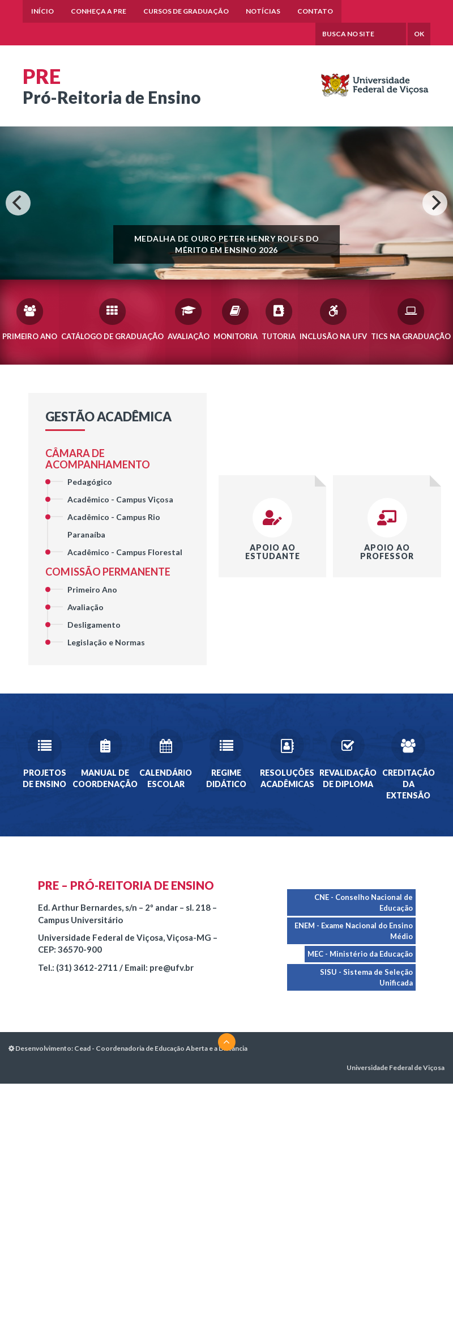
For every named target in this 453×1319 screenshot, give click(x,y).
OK (419, 34)
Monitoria (235, 318)
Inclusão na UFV (333, 318)
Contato (315, 11)
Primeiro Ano (29, 318)
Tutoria (279, 318)
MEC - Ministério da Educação (359, 954)
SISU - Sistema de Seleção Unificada (365, 977)
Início (42, 11)
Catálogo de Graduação (112, 318)
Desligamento (94, 624)
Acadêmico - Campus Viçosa (120, 500)
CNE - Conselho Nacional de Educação (363, 902)
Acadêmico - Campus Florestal (124, 552)
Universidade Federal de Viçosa (396, 1068)
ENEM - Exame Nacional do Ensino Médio (353, 931)
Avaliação (189, 318)
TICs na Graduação (411, 318)
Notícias (263, 11)
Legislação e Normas (106, 642)
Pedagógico (89, 482)
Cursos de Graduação (186, 11)
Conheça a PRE (98, 11)
